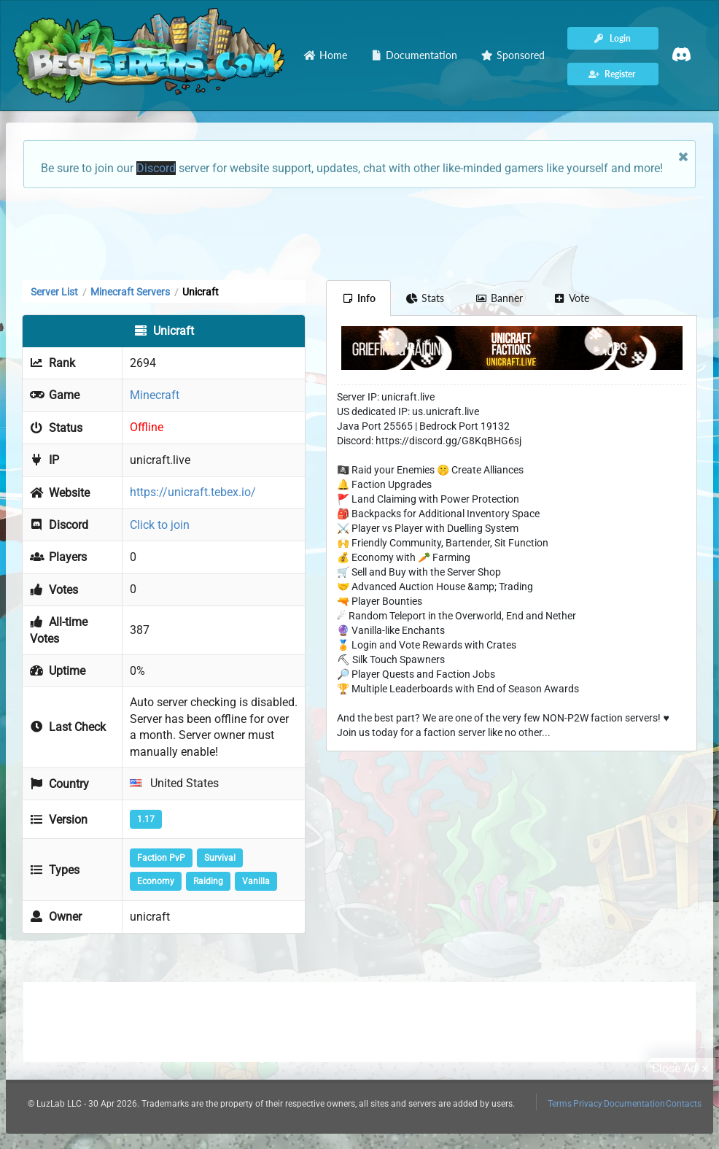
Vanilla (256, 881)
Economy (155, 881)
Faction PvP (161, 858)
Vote (571, 298)
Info (358, 298)
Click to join (160, 525)
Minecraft (154, 395)
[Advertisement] (359, 233)
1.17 (146, 819)
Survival (220, 858)
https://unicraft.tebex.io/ (193, 492)
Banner (499, 298)
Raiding (208, 881)
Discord (156, 168)
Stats (425, 298)
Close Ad (682, 1069)
